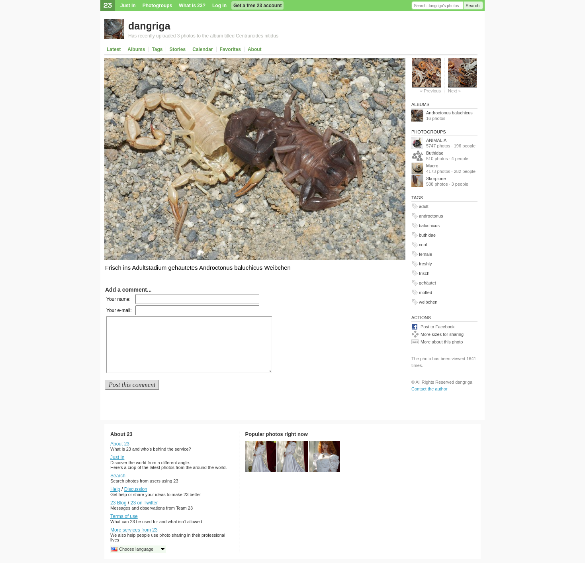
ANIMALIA (436, 140)
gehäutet (427, 283)
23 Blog (118, 503)
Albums (136, 49)
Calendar (202, 49)
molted (425, 292)
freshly (425, 263)
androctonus (431, 216)
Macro (432, 165)
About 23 (119, 444)
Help (115, 489)
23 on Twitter (144, 503)
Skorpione (436, 178)
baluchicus (429, 225)
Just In (128, 5)
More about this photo (442, 341)
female (425, 254)
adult (423, 206)
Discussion (135, 489)
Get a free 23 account (257, 5)
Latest (114, 49)
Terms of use (124, 516)
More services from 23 (134, 530)
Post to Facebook (438, 326)
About (255, 49)
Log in (219, 5)
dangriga (149, 25)
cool (423, 244)
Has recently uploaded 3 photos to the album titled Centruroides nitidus (203, 36)
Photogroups (157, 5)
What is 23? (192, 5)
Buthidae (434, 153)
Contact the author (429, 388)
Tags (157, 49)
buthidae (427, 235)
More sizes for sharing (442, 334)
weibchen (428, 302)
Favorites (230, 49)
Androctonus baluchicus (449, 112)
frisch (424, 273)
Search (472, 5)
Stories (177, 49)
